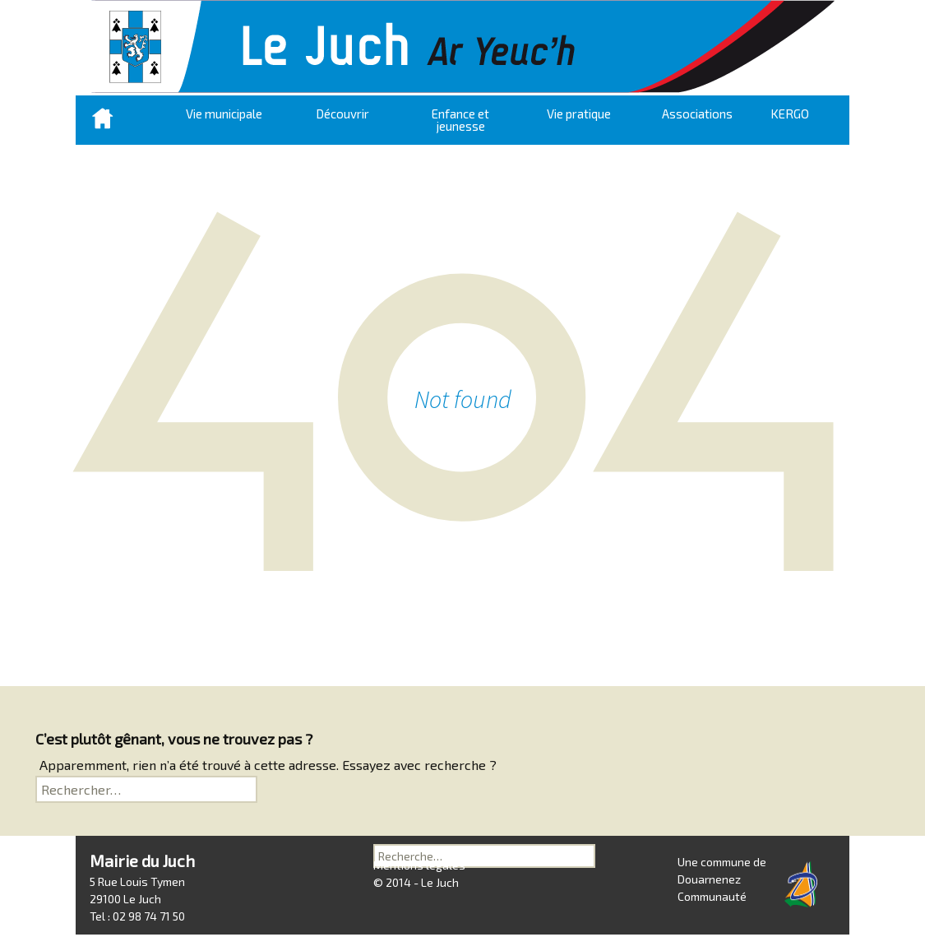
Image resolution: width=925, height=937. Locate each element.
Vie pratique (579, 113)
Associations (697, 113)
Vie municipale (224, 113)
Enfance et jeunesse (460, 119)
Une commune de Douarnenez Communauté (722, 879)
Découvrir (342, 113)
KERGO (789, 113)
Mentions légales (419, 885)
